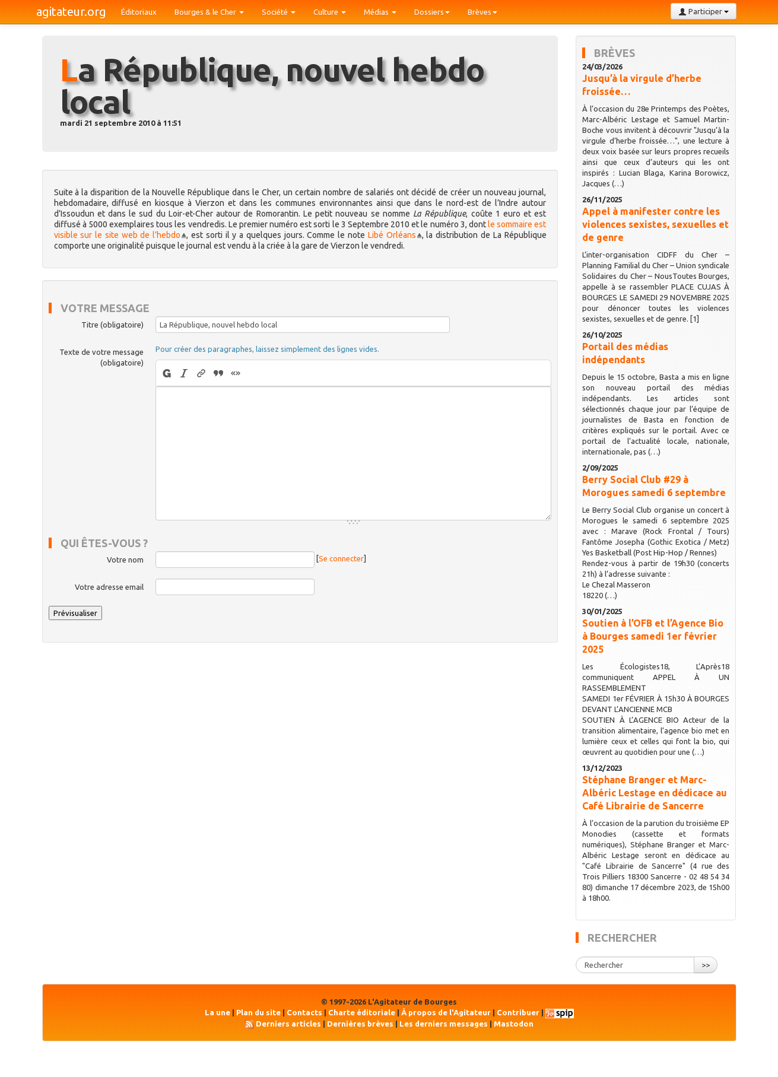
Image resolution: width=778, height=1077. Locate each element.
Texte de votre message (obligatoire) (101, 357)
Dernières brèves (360, 1023)
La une (217, 1012)
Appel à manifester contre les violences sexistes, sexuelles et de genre (655, 224)
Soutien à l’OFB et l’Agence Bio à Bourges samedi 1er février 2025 (652, 636)
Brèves (482, 12)
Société (279, 12)
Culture (329, 12)
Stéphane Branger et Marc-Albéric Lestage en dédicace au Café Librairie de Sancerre (654, 792)
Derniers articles (288, 1023)
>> (705, 965)
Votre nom (125, 559)
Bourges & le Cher (209, 12)
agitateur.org (71, 11)
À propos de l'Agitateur (446, 1012)
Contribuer (518, 1012)
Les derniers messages (443, 1023)
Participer (703, 11)
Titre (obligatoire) (112, 324)
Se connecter (341, 559)
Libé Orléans (392, 235)
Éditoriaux (139, 12)
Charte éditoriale (361, 1012)
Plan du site (258, 1012)
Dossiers (432, 12)
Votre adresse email (109, 587)
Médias (380, 12)
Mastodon (514, 1023)
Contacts (304, 1012)
